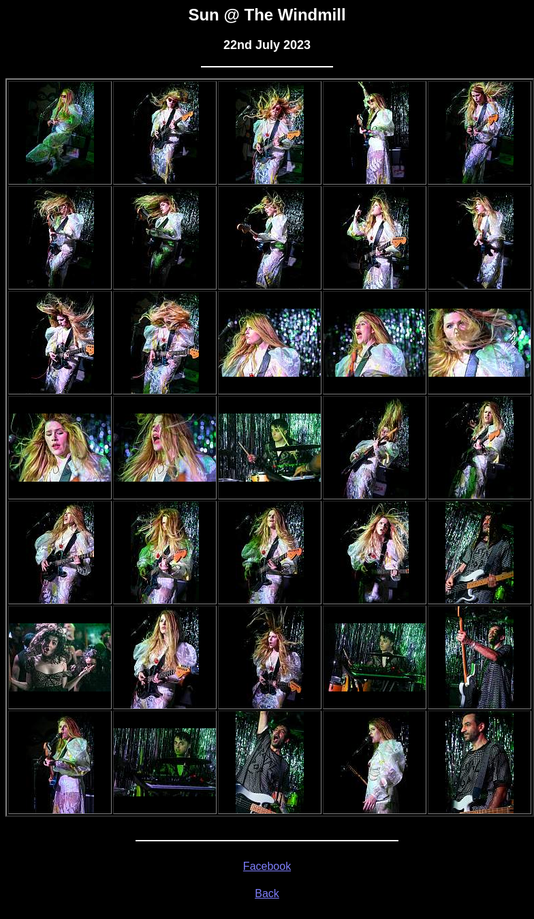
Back (267, 893)
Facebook (267, 866)
